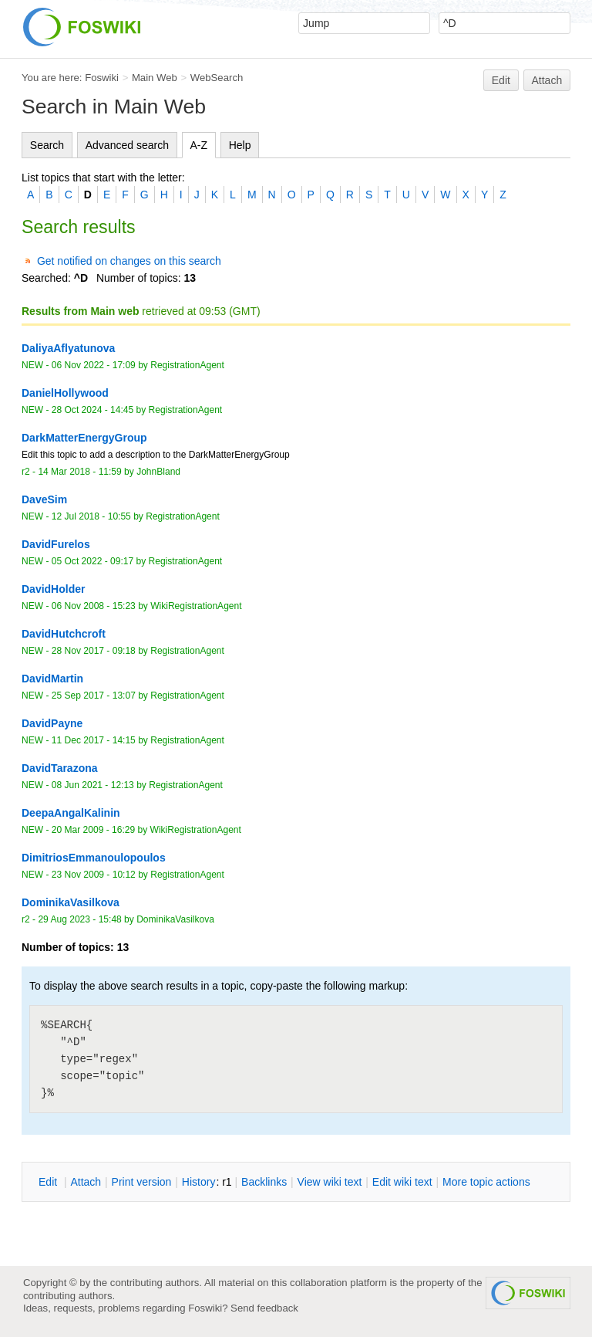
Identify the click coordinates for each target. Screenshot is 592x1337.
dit (49, 1182)
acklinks (264, 1182)
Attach (547, 80)
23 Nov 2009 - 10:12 (94, 874)
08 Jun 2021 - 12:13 (93, 785)
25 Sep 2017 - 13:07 (94, 695)
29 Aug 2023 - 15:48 (79, 919)
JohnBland (158, 471)
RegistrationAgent (187, 365)
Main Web (154, 77)
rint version (142, 1182)
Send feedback (264, 1308)
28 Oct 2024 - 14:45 (92, 409)
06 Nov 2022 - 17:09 (94, 365)
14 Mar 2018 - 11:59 (79, 471)
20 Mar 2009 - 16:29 (93, 829)
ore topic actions (486, 1182)
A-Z (199, 145)
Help (240, 145)
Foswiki (102, 77)
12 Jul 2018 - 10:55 (91, 516)
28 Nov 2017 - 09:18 (94, 650)
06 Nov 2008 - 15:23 (94, 606)
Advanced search (127, 145)
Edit (501, 80)
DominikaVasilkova (175, 919)
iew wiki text (330, 1182)
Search (47, 145)
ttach (85, 1182)
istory (199, 1182)
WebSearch (217, 77)
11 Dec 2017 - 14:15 (94, 740)
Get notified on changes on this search (129, 261)
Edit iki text (402, 1182)
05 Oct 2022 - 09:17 (92, 561)
